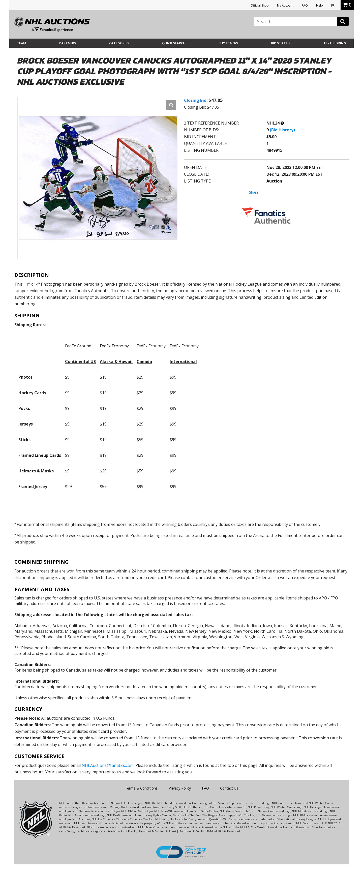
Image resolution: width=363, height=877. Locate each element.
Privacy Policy (180, 788)
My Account (285, 5)
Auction (274, 181)
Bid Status (280, 43)
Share (253, 192)
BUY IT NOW (228, 43)
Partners (67, 43)
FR (333, 5)
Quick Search (174, 43)
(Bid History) (282, 130)
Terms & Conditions (141, 788)
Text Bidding (334, 43)
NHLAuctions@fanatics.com (108, 765)
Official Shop (260, 5)
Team (21, 43)
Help (319, 5)
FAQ (305, 5)
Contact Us (229, 788)
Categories (119, 43)
